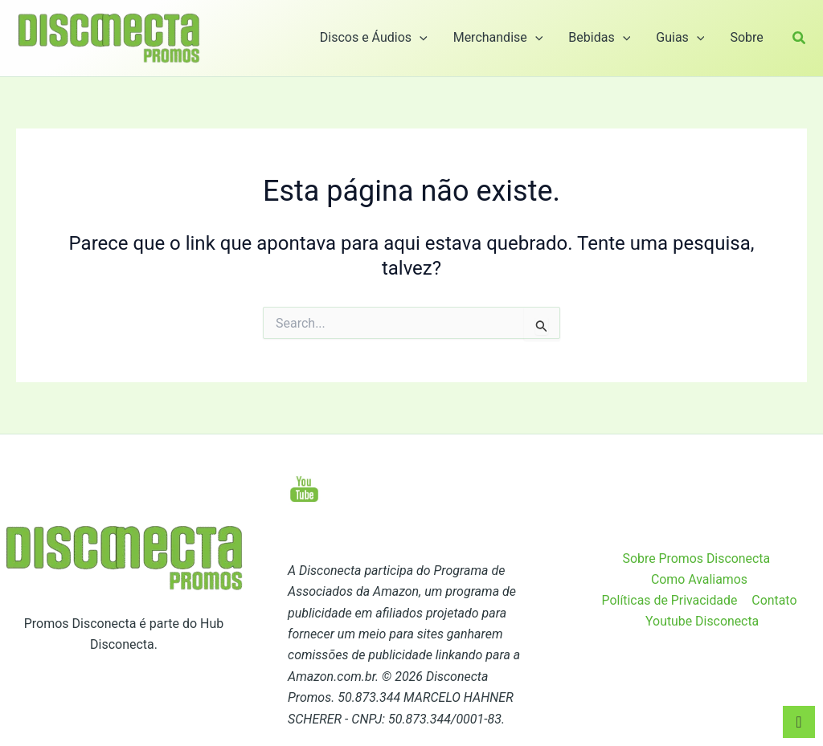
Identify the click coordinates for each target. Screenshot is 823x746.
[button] (420, 38)
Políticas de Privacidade (670, 600)
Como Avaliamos (699, 579)
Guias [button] (680, 38)
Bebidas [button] (599, 38)
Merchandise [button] (498, 38)
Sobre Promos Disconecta (696, 557)
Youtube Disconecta (702, 621)
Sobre (746, 37)
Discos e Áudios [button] (374, 38)
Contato (774, 600)
